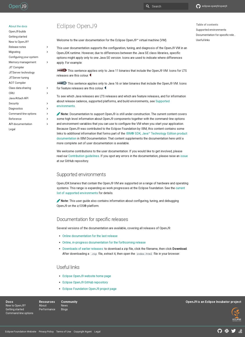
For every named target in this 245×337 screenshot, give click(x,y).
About (43, 305)
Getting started (15, 309)
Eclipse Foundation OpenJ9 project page (89, 289)
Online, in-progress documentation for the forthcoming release (104, 242)
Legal (97, 331)
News (64, 305)
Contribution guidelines (83, 156)
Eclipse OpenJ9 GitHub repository (85, 282)
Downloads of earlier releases (82, 249)
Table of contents (207, 24)
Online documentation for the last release (90, 236)
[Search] (166, 6)
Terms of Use (63, 331)
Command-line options (19, 313)
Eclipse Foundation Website (20, 331)
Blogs (64, 309)
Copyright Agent (83, 331)
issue (184, 156)
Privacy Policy (46, 331)
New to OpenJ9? (16, 305)
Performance (47, 309)
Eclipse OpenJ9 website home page (86, 276)
